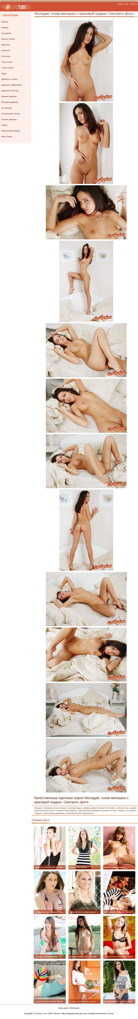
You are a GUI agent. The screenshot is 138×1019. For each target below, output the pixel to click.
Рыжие (4, 125)
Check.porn (74, 1008)
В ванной (5, 50)
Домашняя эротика (9, 91)
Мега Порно (6, 137)
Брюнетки (5, 45)
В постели (5, 56)
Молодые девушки (9, 102)
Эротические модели (10, 131)
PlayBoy (4, 28)
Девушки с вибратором (11, 85)
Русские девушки (9, 119)
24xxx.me (133, 4)
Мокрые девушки (9, 96)
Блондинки (6, 33)
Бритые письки (8, 39)
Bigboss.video (123, 4)
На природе (6, 108)
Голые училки (7, 68)
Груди (3, 73)
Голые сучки (6, 62)
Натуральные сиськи (10, 114)
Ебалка (4, 22)
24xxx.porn (63, 1008)
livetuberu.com (41, 1013)
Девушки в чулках (9, 79)
